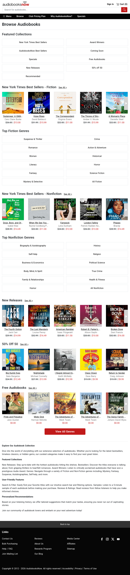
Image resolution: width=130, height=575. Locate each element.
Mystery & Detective (33, 181)
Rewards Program (43, 549)
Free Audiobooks (97, 59)
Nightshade (39, 373)
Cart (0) (122, 4)
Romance (32, 147)
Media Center (73, 538)
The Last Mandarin (39, 329)
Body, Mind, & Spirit (33, 271)
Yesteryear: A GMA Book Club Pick (13, 116)
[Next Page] (126, 103)
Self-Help (33, 254)
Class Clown (91, 373)
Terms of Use (90, 568)
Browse (20, 16)
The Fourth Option (13, 329)
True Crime (97, 271)
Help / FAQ (7, 549)
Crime (97, 139)
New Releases (33, 68)
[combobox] (65, 9)
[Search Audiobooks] (124, 9)
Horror (97, 164)
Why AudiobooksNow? (61, 16)
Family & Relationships (33, 279)
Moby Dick (39, 417)
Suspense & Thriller (33, 139)
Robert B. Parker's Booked (91, 329)
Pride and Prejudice (13, 417)
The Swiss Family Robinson (117, 417)
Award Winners (97, 42)
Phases (116, 223)
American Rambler (65, 329)
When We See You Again (39, 223)
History (97, 245)
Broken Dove (117, 329)
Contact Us (7, 538)
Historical (97, 156)
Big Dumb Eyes (13, 373)
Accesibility (67, 568)
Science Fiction (97, 173)
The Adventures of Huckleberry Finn (65, 417)
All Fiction (97, 181)
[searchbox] (62, 9)
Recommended (33, 76)
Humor (33, 288)
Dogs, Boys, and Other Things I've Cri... (13, 223)
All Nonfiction (97, 288)
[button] (8, 16)
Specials (81, 16)
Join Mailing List (10, 554)
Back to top (65, 524)
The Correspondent (65, 116)
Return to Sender (117, 373)
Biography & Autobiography (33, 245)
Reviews (38, 538)
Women (33, 156)
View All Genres (64, 431)
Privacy (78, 568)
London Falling (91, 223)
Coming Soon (97, 51)
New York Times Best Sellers (33, 42)
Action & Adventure (97, 147)
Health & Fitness (97, 279)
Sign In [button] (110, 4)
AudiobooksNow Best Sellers (33, 51)
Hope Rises (39, 116)
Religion (97, 254)
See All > (63, 87)
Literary (32, 164)
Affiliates (71, 543)
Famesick (64, 223)
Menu (7, 16)
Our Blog (39, 554)
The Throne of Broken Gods (91, 116)
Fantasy (33, 173)
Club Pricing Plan (37, 16)
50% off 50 (97, 68)
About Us (39, 543)
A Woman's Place (117, 116)
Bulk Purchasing (9, 543)
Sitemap (71, 549)
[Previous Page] (4, 103)
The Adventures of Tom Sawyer (91, 417)
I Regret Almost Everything (65, 373)
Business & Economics (33, 262)
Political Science (97, 262)
